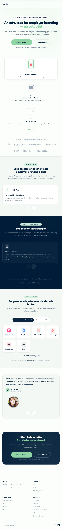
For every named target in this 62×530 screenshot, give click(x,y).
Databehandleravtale (40, 510)
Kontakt (35, 503)
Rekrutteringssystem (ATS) (23, 322)
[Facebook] (55, 525)
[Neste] (34, 207)
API (3, 503)
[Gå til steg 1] (29, 129)
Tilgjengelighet (38, 516)
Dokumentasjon (7, 500)
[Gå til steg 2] (31, 129)
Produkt (35, 484)
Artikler (4, 506)
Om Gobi (36, 500)
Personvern (36, 506)
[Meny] (57, 4)
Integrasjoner (37, 491)
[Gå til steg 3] (33, 129)
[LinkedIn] (59, 525)
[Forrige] (28, 207)
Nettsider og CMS (41, 322)
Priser (34, 487)
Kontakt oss (42, 42)
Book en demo (22, 42)
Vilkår (35, 513)
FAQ (3, 510)
